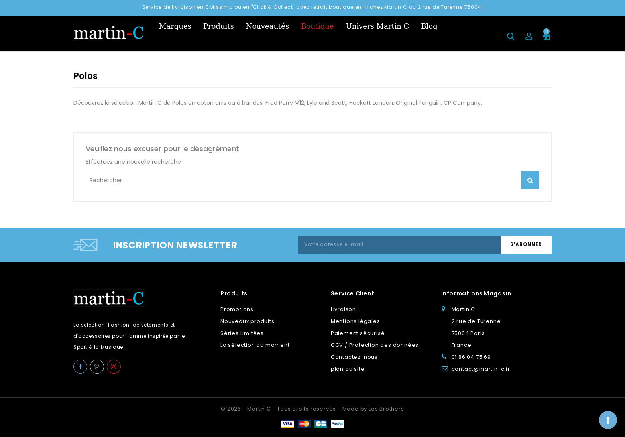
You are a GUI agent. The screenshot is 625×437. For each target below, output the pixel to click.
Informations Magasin (476, 293)
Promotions (237, 309)
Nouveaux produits (247, 321)
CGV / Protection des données (375, 345)
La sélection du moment (255, 345)
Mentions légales (355, 321)
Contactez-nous (354, 357)
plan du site (348, 369)
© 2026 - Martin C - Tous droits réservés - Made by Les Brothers (312, 409)
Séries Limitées (242, 333)
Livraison (343, 309)
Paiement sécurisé (358, 333)
